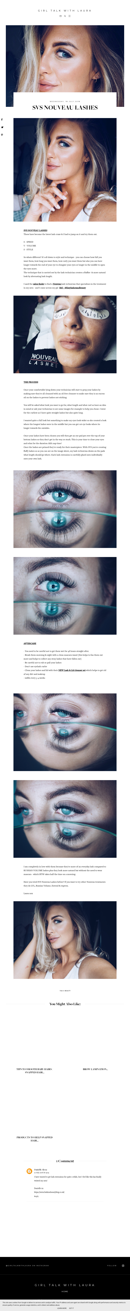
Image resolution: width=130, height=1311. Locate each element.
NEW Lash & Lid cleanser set (72, 670)
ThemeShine (91, 1299)
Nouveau (57, 283)
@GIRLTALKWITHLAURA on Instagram (27, 1265)
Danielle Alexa (40, 1169)
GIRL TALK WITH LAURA (65, 10)
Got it (71, 1308)
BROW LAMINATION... (95, 1069)
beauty (67, 990)
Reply (36, 1196)
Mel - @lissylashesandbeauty (72, 287)
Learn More (62, 1308)
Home (65, 1290)
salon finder (38, 283)
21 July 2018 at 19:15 (41, 1172)
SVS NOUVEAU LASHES (35, 230)
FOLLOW (115, 1265)
